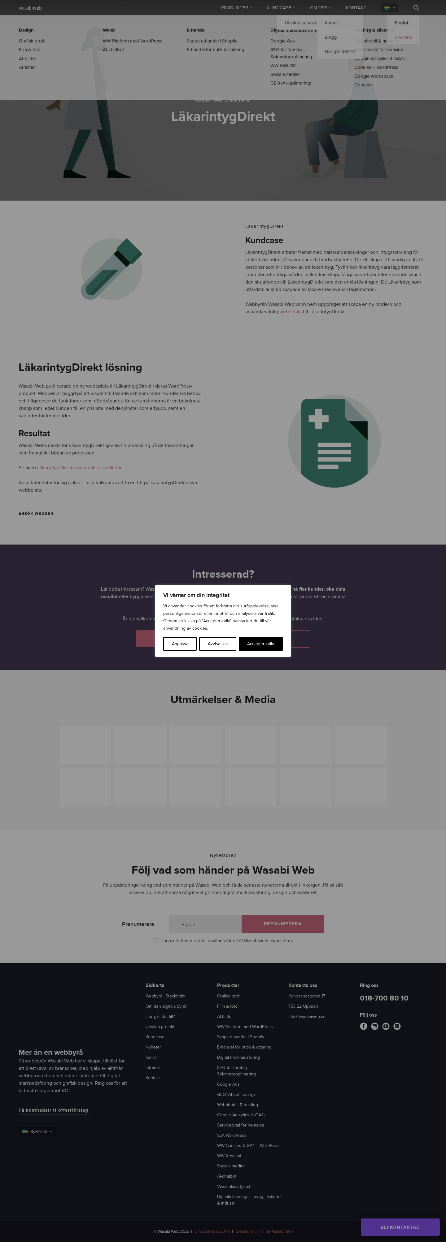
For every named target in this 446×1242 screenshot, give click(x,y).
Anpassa (180, 643)
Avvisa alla (218, 643)
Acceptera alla (260, 643)
